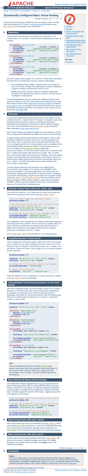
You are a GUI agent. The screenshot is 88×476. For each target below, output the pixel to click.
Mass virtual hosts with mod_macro (73, 55)
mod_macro (51, 438)
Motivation (69, 26)
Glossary (77, 4)
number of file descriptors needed (39, 103)
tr (61, 19)
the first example (45, 384)
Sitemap (83, 4)
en (50, 19)
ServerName (47, 366)
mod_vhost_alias (41, 126)
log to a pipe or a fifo (14, 106)
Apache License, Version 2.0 (25, 472)
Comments (69, 62)
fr (54, 19)
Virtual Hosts (45, 11)
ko (57, 19)
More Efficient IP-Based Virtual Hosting (74, 46)
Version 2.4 (36, 11)
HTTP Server (14, 11)
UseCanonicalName (32, 148)
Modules (58, 4)
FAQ (71, 4)
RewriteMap (11, 430)
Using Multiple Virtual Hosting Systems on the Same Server (75, 41)
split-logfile (19, 110)
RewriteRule (21, 426)
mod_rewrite (8, 27)
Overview (69, 29)
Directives (65, 4)
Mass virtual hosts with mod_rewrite (73, 50)
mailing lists (72, 463)
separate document (38, 24)
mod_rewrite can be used (30, 128)
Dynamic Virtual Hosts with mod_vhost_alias (75, 32)
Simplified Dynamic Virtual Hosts (24, 238)
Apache (5, 11)
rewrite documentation (53, 430)
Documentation (25, 11)
